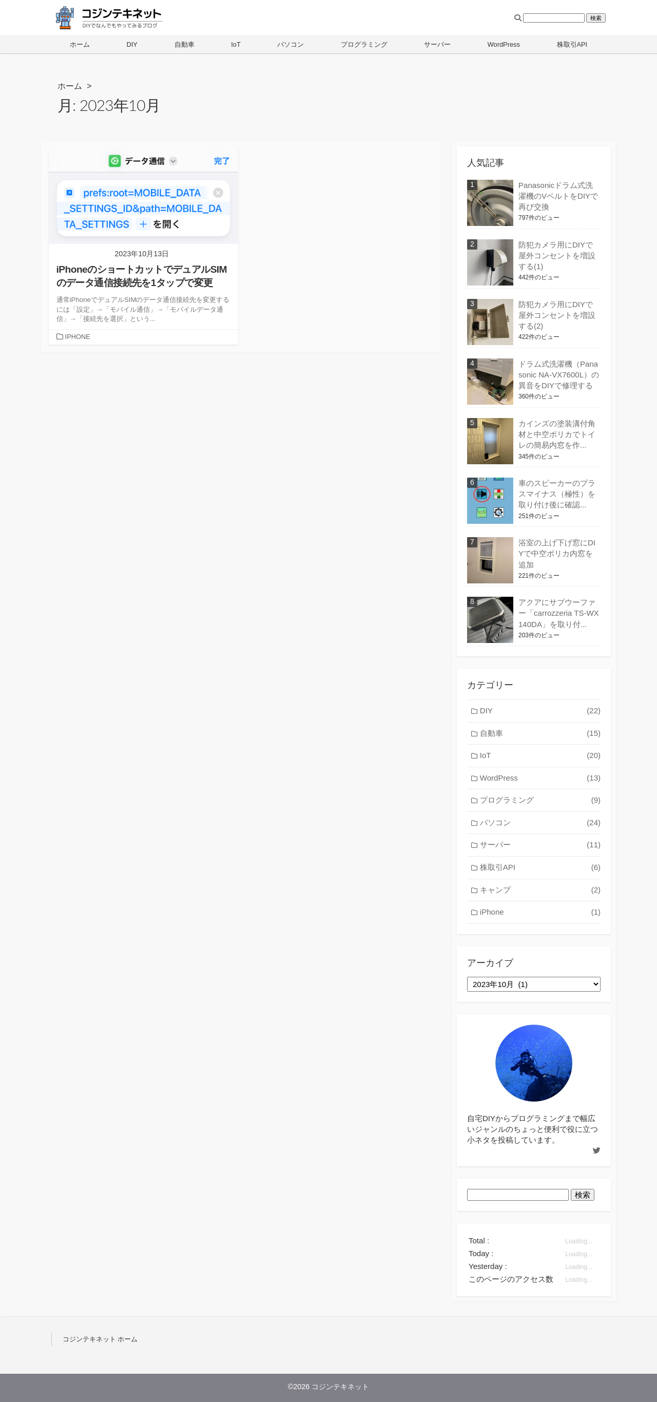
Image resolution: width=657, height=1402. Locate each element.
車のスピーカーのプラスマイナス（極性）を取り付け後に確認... (556, 494)
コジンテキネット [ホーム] (340, 1386)
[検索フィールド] (554, 18)
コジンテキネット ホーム (100, 1339)
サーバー (437, 44)
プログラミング (364, 44)
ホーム (80, 44)
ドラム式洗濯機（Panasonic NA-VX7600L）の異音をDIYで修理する (558, 374)
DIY (131, 44)
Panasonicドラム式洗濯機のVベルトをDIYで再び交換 (558, 196)
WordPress (504, 44)
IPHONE (77, 337)
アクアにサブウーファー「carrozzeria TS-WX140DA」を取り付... (558, 613)
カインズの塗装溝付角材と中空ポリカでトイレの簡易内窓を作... (556, 434)
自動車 (185, 44)
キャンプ (540, 890)
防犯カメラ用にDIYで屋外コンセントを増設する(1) (556, 255)
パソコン (290, 44)
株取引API (572, 44)
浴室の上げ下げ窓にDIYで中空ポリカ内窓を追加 (556, 553)
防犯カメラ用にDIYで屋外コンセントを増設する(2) (556, 315)
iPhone (540, 912)
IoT (236, 44)
